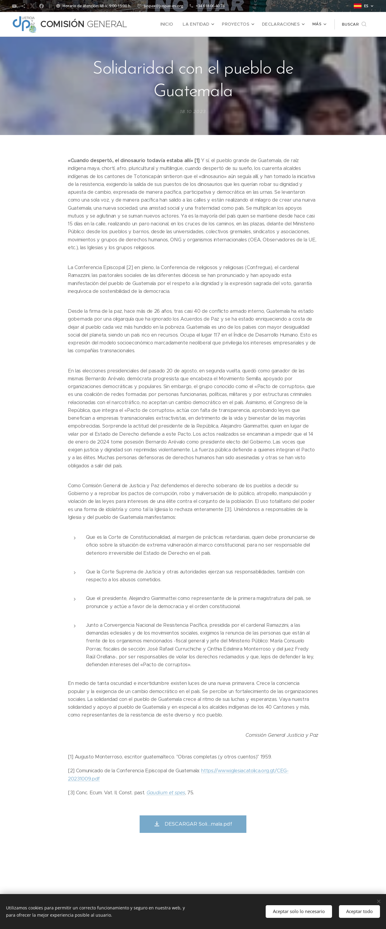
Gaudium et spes (166, 792)
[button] (354, 24)
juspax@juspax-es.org (163, 5)
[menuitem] (148, 24)
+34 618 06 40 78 (210, 5)
